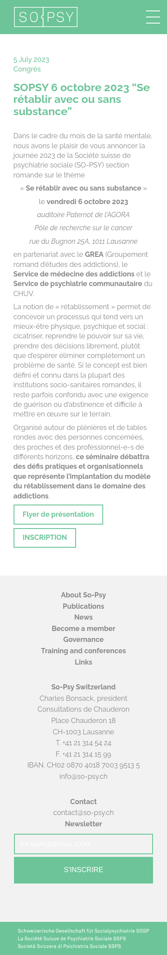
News (83, 617)
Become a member (83, 628)
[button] (153, 17)
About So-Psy (83, 595)
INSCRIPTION (45, 537)
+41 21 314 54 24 (87, 743)
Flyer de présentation (58, 514)
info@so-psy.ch (83, 776)
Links (83, 662)
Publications (83, 606)
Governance (83, 639)
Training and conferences (83, 651)
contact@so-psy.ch (83, 812)
